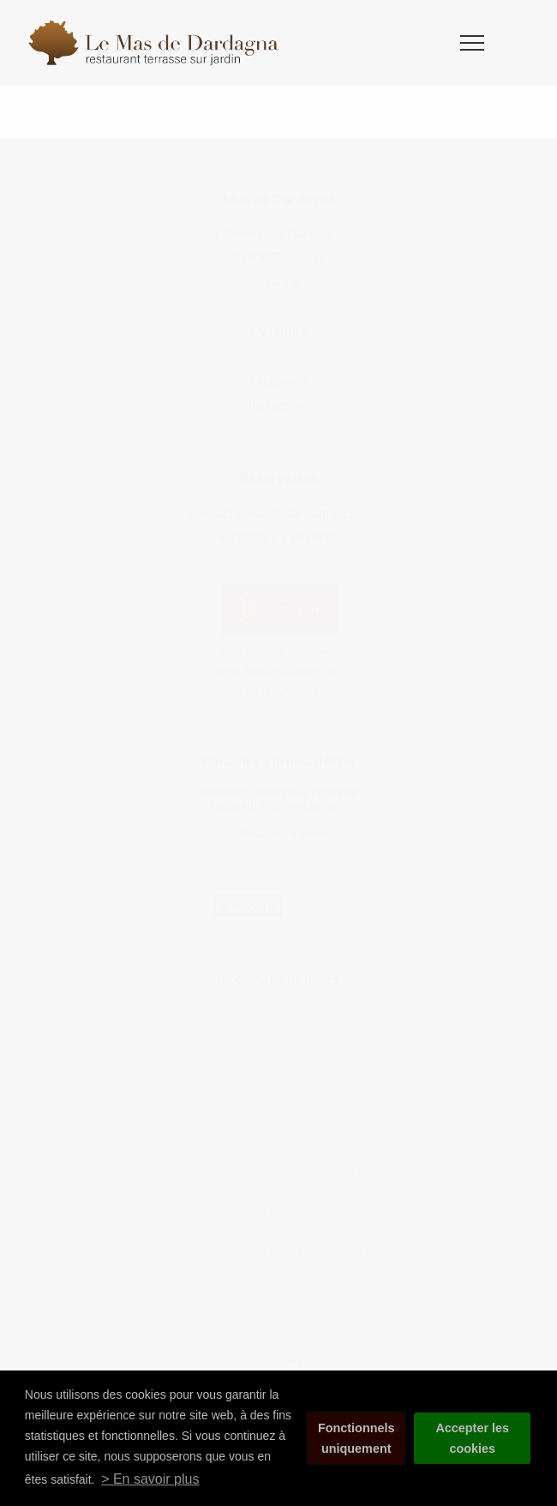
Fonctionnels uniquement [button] (356, 1438)
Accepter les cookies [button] (472, 1438)
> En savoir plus (150, 1479)
